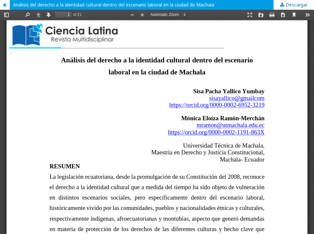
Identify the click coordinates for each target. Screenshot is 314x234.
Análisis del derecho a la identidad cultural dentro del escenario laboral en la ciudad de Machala (113, 5)
